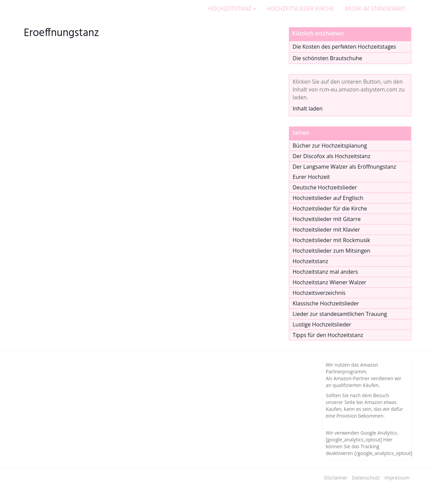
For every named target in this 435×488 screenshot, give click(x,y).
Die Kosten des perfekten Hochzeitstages (344, 46)
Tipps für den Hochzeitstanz (328, 335)
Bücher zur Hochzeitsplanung (330, 145)
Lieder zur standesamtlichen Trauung (340, 314)
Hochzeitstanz (310, 261)
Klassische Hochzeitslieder (326, 303)
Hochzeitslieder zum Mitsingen (331, 250)
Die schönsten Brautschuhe (327, 58)
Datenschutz (366, 477)
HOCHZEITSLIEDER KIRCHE (300, 8)
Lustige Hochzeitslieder (322, 324)
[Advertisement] (151, 155)
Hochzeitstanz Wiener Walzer (329, 282)
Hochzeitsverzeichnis (319, 293)
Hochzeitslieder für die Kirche (330, 208)
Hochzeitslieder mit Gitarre (327, 219)
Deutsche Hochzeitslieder (325, 187)
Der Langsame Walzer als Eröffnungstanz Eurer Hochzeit (344, 172)
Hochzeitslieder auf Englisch (328, 198)
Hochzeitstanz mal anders (325, 271)
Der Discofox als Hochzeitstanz (331, 156)
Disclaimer (335, 477)
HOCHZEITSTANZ (232, 8)
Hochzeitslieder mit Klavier (326, 229)
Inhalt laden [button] (308, 108)
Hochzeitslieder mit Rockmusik (331, 240)
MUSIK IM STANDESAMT (375, 8)
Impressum (397, 477)
